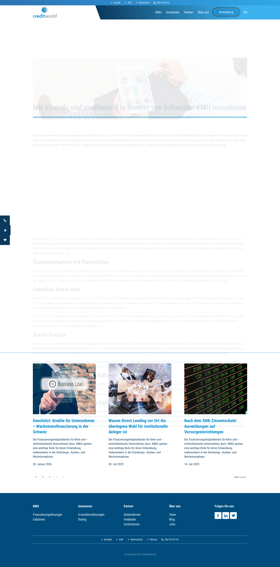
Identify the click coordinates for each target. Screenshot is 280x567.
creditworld (124, 133)
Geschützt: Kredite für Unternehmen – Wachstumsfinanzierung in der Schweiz (63, 426)
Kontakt (117, 2)
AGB (129, 2)
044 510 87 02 (163, 2)
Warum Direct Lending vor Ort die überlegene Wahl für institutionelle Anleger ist (138, 426)
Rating (82, 519)
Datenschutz (144, 2)
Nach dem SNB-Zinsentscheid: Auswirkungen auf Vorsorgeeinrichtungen (210, 426)
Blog (172, 519)
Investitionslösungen (91, 514)
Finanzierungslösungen (47, 514)
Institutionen (132, 524)
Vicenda (106, 133)
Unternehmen (132, 514)
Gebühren (39, 519)
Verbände (130, 519)
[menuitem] (117, 3)
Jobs (172, 524)
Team (172, 514)
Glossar (153, 539)
